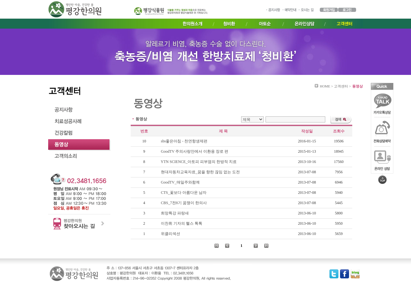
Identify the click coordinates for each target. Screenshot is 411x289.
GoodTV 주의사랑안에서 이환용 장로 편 (195, 151)
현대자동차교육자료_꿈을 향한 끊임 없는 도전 (201, 172)
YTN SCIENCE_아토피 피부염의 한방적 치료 (199, 161)
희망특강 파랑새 (175, 213)
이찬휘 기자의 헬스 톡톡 (182, 223)
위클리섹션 (171, 233)
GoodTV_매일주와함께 (181, 182)
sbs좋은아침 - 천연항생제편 (184, 141)
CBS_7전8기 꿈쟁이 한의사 (184, 203)
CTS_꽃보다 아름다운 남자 (184, 192)
